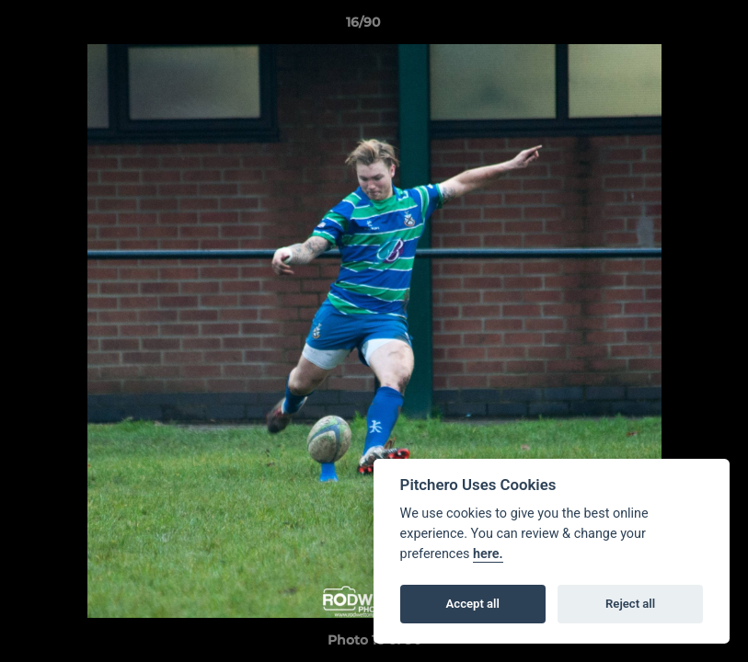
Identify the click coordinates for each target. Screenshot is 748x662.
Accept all (473, 604)
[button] (671, 26)
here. (488, 554)
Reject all (630, 604)
